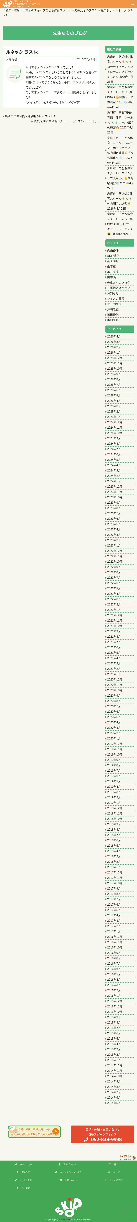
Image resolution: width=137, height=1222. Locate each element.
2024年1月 (114, 481)
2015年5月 (114, 1038)
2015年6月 (114, 1033)
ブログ (114, 1172)
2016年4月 (114, 979)
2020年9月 (114, 695)
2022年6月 (114, 583)
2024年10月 (114, 432)
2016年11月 (114, 942)
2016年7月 (114, 963)
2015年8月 (114, 1022)
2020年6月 (114, 711)
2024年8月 (114, 443)
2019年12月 (114, 743)
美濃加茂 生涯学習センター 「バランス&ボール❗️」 (64, 121)
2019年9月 (114, 759)
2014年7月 (114, 1092)
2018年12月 (114, 808)
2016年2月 (114, 990)
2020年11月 (114, 684)
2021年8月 (114, 636)
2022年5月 (114, 588)
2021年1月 (114, 674)
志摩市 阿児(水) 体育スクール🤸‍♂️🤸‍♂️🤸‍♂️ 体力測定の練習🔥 (120, 198)
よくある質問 (114, 1180)
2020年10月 (114, 690)
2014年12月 (114, 1065)
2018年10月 (114, 818)
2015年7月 (114, 1027)
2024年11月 (114, 427)
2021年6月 (114, 647)
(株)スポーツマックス (103, 1134)
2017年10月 (114, 883)
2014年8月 (114, 1086)
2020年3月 (114, 727)
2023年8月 (114, 508)
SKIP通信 (113, 255)
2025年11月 (114, 363)
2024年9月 (114, 438)
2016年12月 (114, 936)
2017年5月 (114, 909)
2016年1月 (114, 995)
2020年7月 (114, 706)
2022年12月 (114, 550)
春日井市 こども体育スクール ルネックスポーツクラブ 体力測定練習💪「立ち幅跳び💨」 (120, 147)
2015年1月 (114, 1060)
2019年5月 (114, 781)
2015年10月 (114, 1011)
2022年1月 (114, 609)
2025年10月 (114, 368)
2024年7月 (114, 449)
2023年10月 (114, 497)
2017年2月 (114, 926)
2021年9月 (114, 631)
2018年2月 (114, 861)
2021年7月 (114, 642)
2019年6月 (114, 776)
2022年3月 (114, 599)
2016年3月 (114, 985)
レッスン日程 (115, 298)
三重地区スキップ (118, 287)
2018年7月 (114, 834)
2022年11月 (114, 556)
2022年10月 (114, 561)
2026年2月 (114, 347)
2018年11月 (114, 813)
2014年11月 (114, 1070)
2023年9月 (114, 502)
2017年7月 (114, 899)
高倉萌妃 (113, 261)
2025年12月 (114, 357)
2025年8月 (114, 379)
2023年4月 (114, 529)
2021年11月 (114, 620)
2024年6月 (114, 454)
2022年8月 (114, 572)
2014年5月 (114, 1102)
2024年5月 (114, 459)
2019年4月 (114, 786)
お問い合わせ (68, 1180)
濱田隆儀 (113, 314)
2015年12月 (114, 1001)
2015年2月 (114, 1054)
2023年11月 (114, 491)
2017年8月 (114, 893)
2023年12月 (114, 486)
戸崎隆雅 (113, 309)
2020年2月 (114, 733)
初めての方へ (23, 1164)
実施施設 (23, 1172)
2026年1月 (114, 352)
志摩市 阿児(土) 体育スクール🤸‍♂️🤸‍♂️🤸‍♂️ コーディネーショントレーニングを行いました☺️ (120, 66)
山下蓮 (111, 266)
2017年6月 (114, 904)
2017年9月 (114, 888)
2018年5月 (114, 845)
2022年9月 (114, 566)
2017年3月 (114, 920)
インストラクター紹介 (68, 1172)
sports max (64, 1219)
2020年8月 (114, 700)
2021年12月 (114, 615)
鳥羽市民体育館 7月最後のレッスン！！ (30, 116)
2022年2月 (114, 604)
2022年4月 (114, 593)
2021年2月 (114, 668)
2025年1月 (114, 416)
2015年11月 (114, 1006)
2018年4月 (114, 851)
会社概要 (23, 1188)
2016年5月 (114, 974)
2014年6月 (114, 1097)
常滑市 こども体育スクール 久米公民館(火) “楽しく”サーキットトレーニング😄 (120, 223)
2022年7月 (114, 577)
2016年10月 (114, 947)
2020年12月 (114, 679)
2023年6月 (114, 518)
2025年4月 (114, 400)
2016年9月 (114, 952)
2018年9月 (114, 824)
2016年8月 (114, 958)
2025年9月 (114, 374)
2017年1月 (114, 931)
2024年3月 (114, 470)
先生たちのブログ (118, 282)
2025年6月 (114, 390)
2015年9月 (114, 1017)
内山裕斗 (113, 250)
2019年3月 (114, 792)
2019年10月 (114, 754)
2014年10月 (114, 1076)
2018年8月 (114, 829)
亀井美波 (113, 271)
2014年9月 (114, 1081)
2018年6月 (114, 840)
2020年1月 (114, 738)
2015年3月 (114, 1049)
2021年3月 (114, 663)
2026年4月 (114, 336)
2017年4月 (114, 915)
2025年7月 (114, 384)
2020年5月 (114, 717)
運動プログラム (68, 1164)
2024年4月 (114, 465)
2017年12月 (114, 872)
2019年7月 (114, 770)
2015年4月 (114, 1043)
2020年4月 (114, 722)
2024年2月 (114, 475)
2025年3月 (114, 406)
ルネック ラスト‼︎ (23, 52)
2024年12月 (114, 422)
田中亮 (111, 277)
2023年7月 (114, 513)
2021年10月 (114, 625)
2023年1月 (114, 545)
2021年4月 (114, 658)
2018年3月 (114, 856)
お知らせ (11, 59)
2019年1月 (114, 802)
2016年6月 (114, 968)
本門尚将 (113, 320)
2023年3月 (114, 534)
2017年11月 (114, 877)
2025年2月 (114, 411)
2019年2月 (114, 797)
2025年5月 (114, 395)
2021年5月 (114, 652)
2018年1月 (114, 867)
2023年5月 (114, 524)
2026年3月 (114, 341)
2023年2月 (114, 540)
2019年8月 (114, 765)
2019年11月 (114, 749)
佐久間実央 (114, 304)
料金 (113, 1164)
